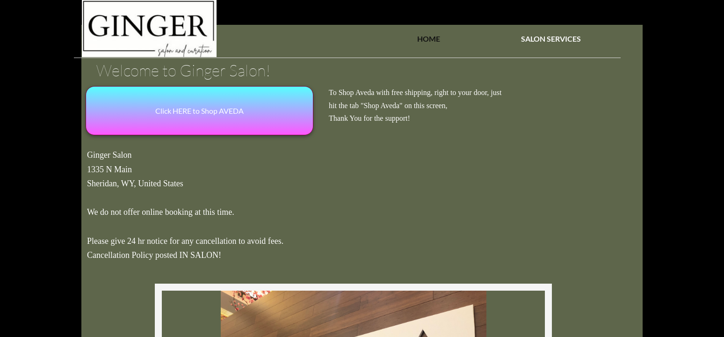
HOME (428, 38)
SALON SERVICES (551, 38)
